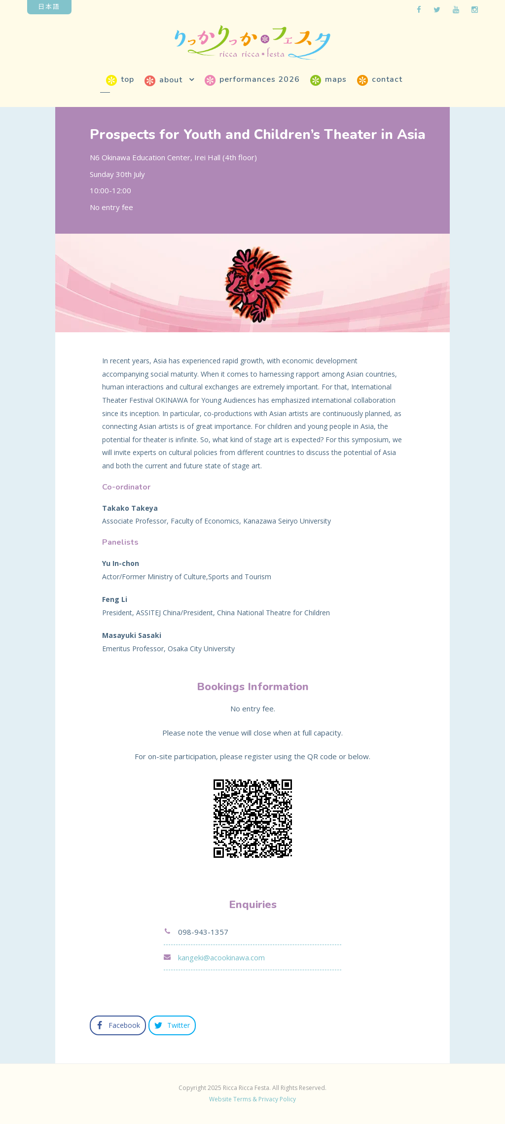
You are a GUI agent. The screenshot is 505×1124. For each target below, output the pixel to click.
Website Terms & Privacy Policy (252, 1099)
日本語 (49, 6)
